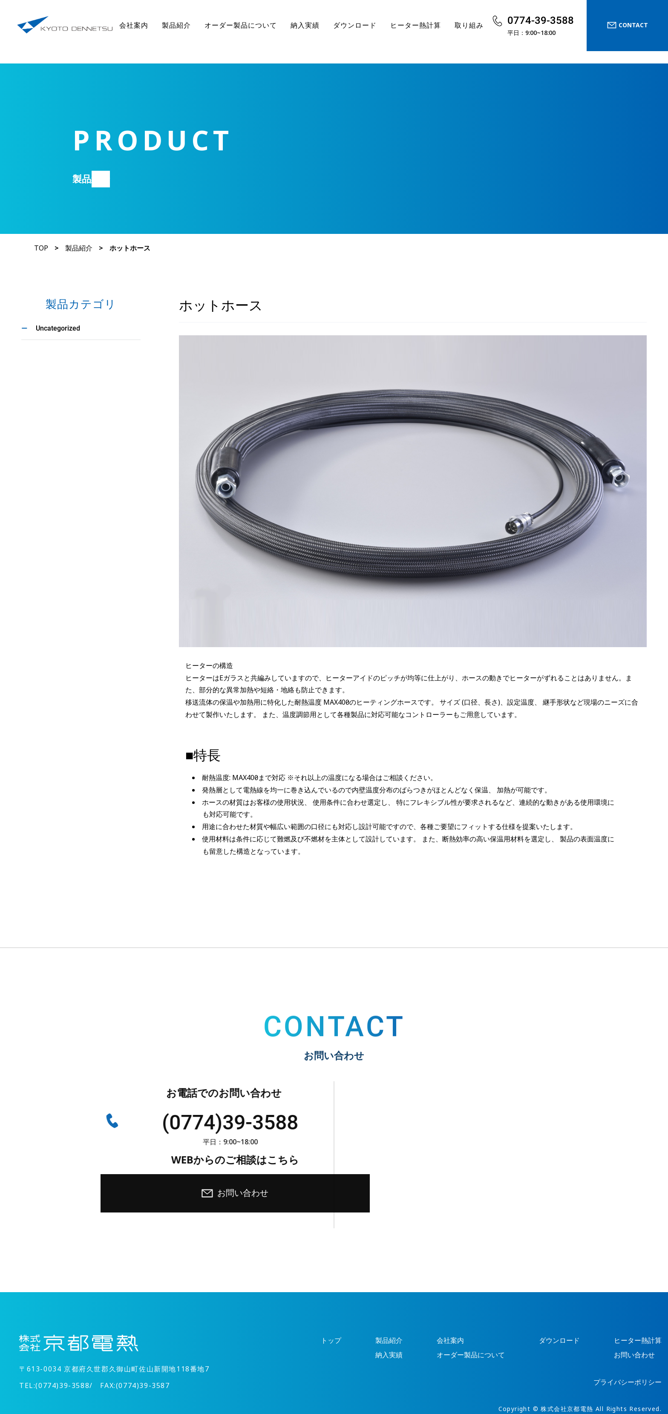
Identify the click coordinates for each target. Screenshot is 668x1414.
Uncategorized (58, 327)
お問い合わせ (474, 1129)
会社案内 (133, 25)
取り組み (469, 25)
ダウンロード (355, 25)
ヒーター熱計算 (415, 25)
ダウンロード (559, 1276)
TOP (41, 248)
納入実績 (305, 25)
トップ (331, 1276)
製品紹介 (176, 25)
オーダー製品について (240, 25)
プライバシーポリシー (627, 1318)
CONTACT (627, 25)
